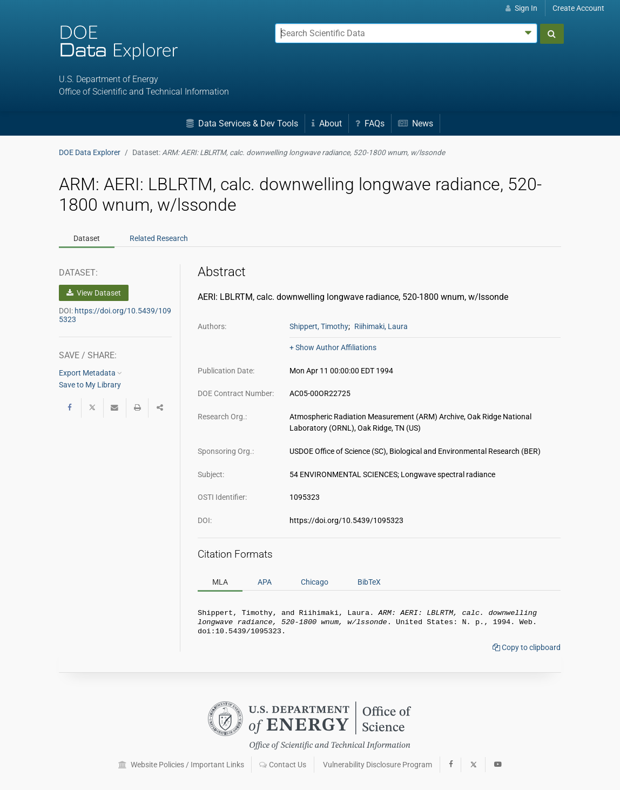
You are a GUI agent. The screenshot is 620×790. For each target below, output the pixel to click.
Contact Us (282, 764)
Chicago (314, 582)
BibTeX (369, 582)
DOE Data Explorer (89, 152)
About (327, 123)
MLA (220, 582)
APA (265, 582)
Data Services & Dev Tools (242, 123)
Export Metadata (90, 373)
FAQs (370, 123)
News (415, 123)
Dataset (86, 238)
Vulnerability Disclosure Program (377, 764)
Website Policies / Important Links (181, 764)
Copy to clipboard (527, 650)
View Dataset (93, 293)
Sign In (521, 8)
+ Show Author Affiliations (332, 347)
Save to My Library (90, 384)
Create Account (578, 8)
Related (159, 238)
